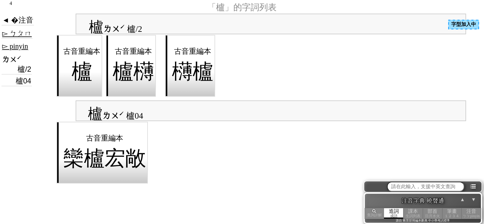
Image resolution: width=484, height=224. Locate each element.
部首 (432, 213)
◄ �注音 (17, 20)
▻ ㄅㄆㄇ (17, 33)
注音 (471, 213)
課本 (413, 213)
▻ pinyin (15, 46)
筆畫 (452, 213)
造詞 (393, 213)
